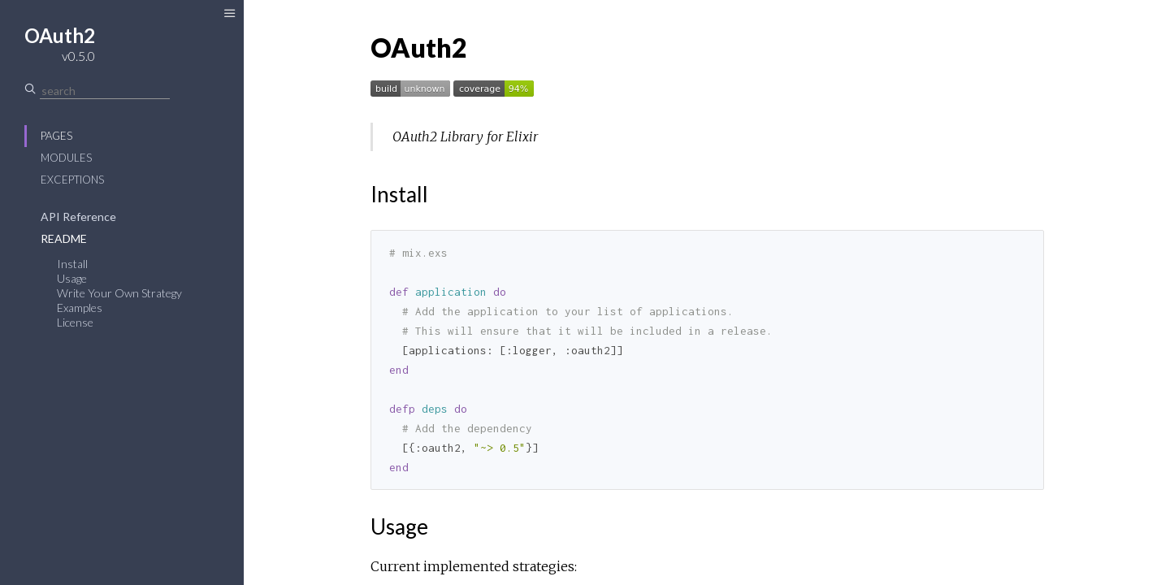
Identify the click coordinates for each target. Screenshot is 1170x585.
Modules (66, 157)
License (75, 322)
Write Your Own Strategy (119, 293)
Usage (72, 278)
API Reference (78, 216)
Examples (79, 307)
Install (72, 264)
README (64, 238)
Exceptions (72, 179)
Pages (56, 135)
